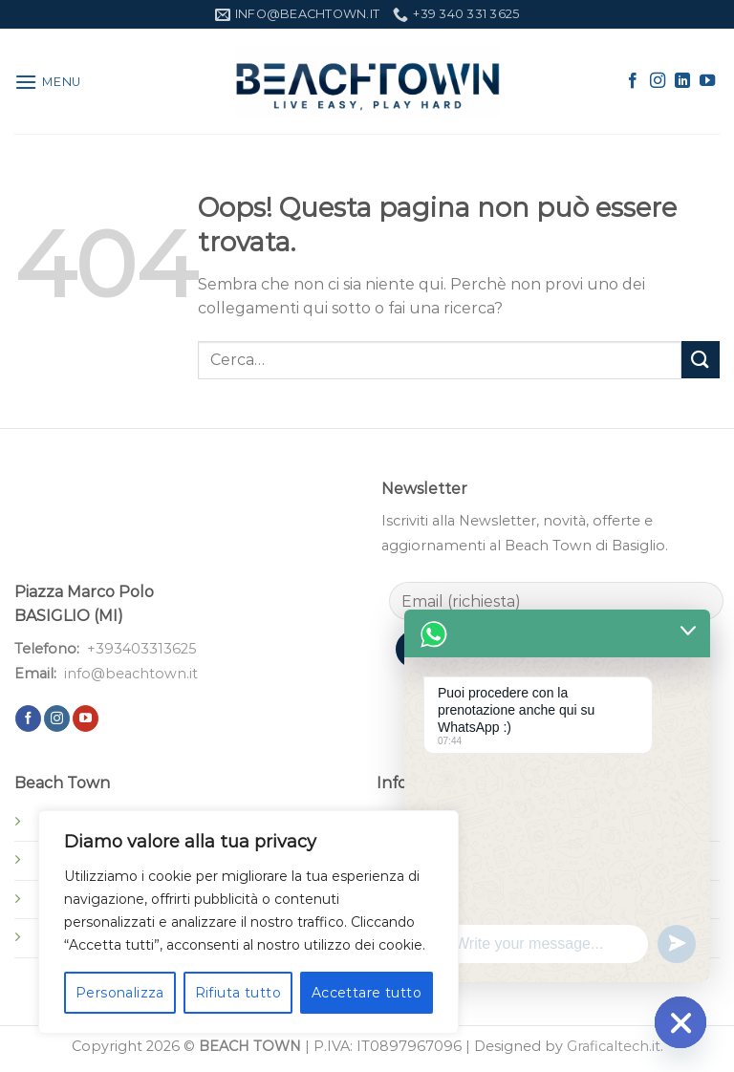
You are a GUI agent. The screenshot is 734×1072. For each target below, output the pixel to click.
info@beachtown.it (131, 673)
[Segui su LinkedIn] (682, 81)
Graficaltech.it (613, 1046)
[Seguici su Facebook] (632, 81)
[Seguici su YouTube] (707, 81)
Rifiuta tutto (238, 992)
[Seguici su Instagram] (657, 81)
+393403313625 (141, 648)
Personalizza (120, 992)
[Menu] (47, 81)
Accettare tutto (366, 992)
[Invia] (700, 359)
